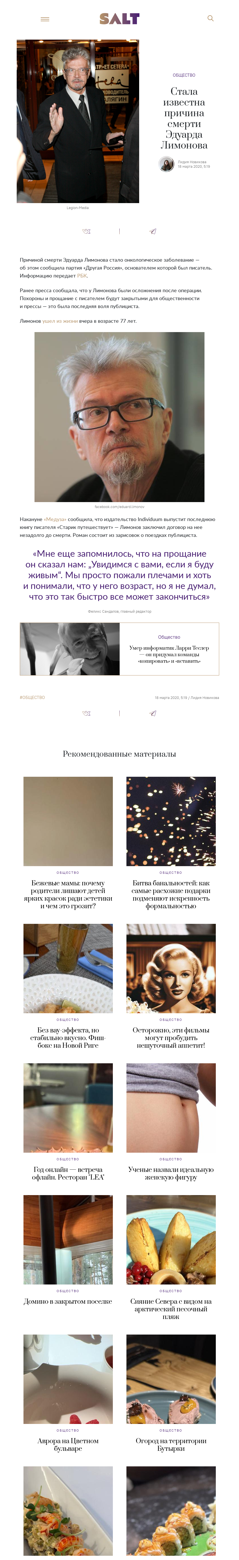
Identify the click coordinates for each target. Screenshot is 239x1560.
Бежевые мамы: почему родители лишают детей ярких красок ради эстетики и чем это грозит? (68, 895)
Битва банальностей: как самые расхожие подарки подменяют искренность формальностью (171, 895)
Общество (184, 75)
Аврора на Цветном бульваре (68, 1445)
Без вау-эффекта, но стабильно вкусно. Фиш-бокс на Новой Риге (68, 1038)
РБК (82, 276)
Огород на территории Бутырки (171, 1445)
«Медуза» (55, 519)
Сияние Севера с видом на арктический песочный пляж (171, 1309)
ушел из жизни (60, 321)
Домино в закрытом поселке (68, 1302)
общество (33, 697)
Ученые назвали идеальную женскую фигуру (171, 1174)
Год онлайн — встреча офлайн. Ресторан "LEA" (68, 1174)
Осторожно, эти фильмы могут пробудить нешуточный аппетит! (171, 1038)
